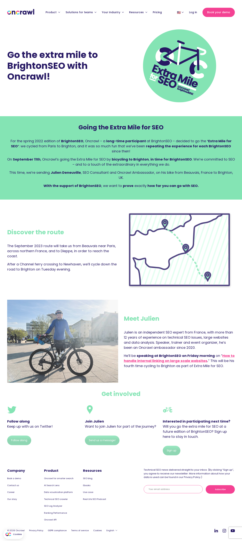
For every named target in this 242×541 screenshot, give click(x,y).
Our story (12, 499)
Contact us (13, 485)
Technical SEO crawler (56, 499)
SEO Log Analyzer (53, 505)
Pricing (157, 12)
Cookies (97, 530)
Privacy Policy (36, 530)
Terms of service (80, 530)
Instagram (224, 530)
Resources (138, 12)
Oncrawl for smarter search (59, 478)
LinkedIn (216, 530)
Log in (193, 12)
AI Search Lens (52, 485)
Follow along (19, 440)
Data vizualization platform (58, 492)
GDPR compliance (57, 530)
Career (11, 492)
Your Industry (113, 12)
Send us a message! (102, 440)
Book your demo (218, 12)
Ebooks (87, 485)
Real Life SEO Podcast (94, 499)
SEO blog (87, 478)
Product (53, 12)
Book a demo (14, 478)
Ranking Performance (55, 512)
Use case (88, 492)
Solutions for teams (81, 12)
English (110, 530)
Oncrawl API (50, 519)
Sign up (171, 450)
